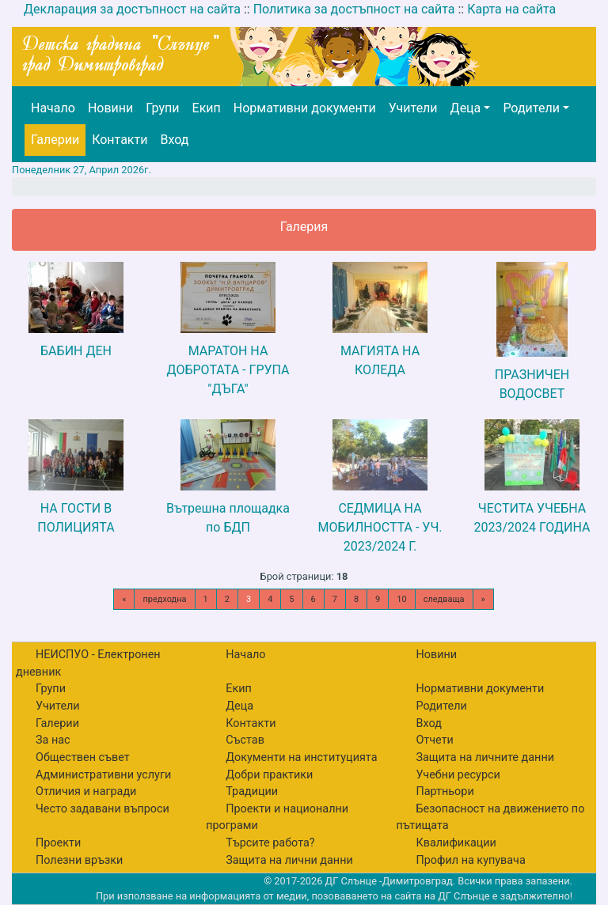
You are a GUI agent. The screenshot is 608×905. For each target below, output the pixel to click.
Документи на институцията (301, 757)
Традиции (252, 791)
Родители (531, 107)
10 (401, 599)
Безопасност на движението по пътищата (490, 817)
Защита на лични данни (289, 860)
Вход (174, 139)
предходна (164, 599)
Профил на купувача (470, 860)
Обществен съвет (83, 757)
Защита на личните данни (485, 757)
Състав (245, 740)
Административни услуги (103, 775)
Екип (206, 107)
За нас (53, 740)
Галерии (55, 139)
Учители (413, 107)
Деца (465, 107)
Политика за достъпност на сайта (354, 9)
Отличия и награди (86, 791)
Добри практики (269, 775)
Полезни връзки (79, 860)
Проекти (58, 843)
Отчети (434, 740)
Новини (110, 107)
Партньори (444, 791)
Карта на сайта (511, 9)
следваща (444, 599)
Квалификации (456, 843)
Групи (162, 107)
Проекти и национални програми (277, 817)
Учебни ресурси (458, 775)
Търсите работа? (270, 843)
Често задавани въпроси (102, 809)
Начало (53, 107)
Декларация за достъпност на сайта (132, 9)
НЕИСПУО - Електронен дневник (88, 663)
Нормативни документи (305, 107)
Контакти (119, 139)
